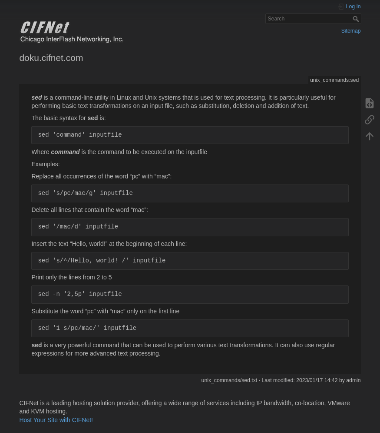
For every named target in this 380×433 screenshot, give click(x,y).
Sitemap (351, 31)
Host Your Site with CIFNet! (56, 419)
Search (357, 19)
